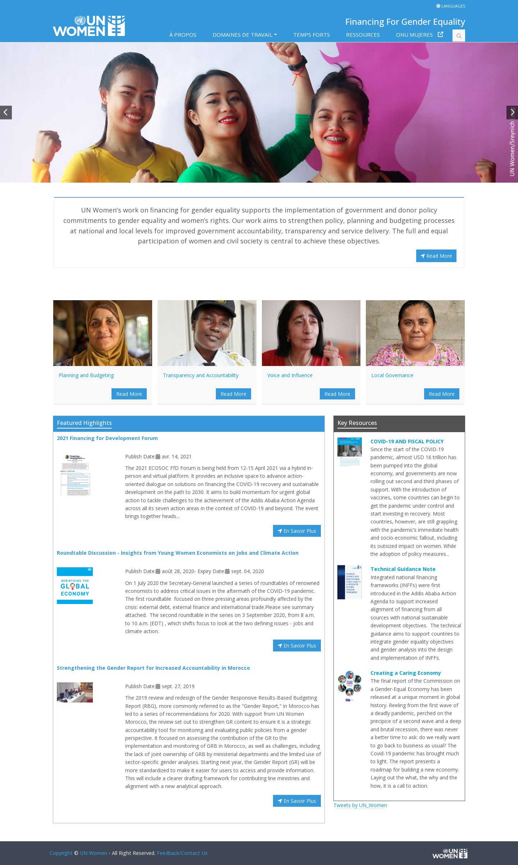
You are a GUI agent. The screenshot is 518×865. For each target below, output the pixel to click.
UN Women (93, 853)
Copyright (61, 853)
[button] (6, 112)
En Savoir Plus (297, 530)
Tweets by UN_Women (360, 805)
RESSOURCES (363, 34)
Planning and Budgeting (86, 375)
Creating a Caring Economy (406, 672)
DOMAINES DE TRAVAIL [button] (242, 34)
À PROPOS (182, 34)
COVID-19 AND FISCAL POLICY (407, 441)
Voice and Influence (290, 375)
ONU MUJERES (414, 34)
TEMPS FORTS (311, 34)
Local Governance (392, 375)
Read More (436, 255)
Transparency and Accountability (200, 375)
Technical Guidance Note (403, 569)
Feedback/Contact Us (182, 853)
